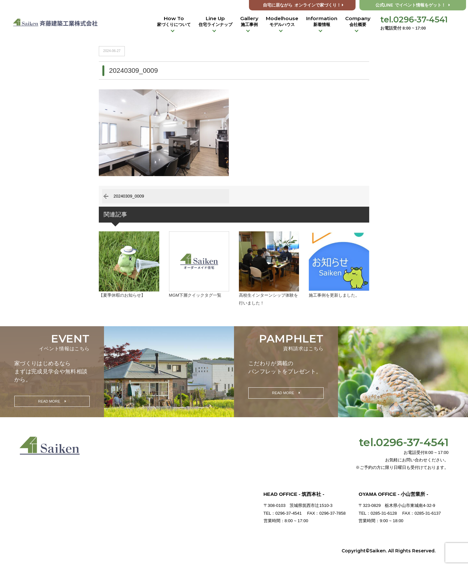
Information (321, 21)
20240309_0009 (128, 196)
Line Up (215, 21)
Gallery (249, 21)
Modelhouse (282, 21)
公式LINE (412, 5)
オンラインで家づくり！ (303, 5)
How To (174, 21)
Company (357, 21)
